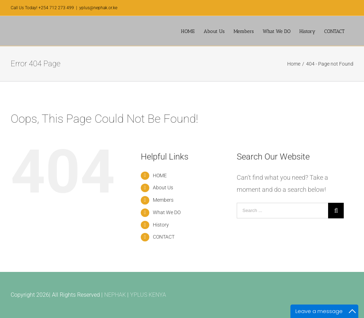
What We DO (167, 212)
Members (163, 200)
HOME (160, 175)
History (161, 225)
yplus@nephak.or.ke (98, 7)
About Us (163, 187)
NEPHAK (115, 294)
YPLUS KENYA (148, 294)
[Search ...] (282, 210)
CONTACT (164, 237)
